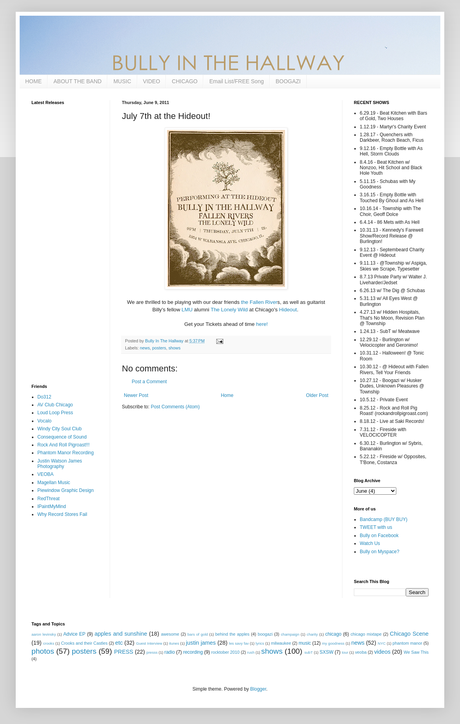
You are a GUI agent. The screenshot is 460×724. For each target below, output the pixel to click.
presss (152, 652)
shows (174, 348)
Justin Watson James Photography (59, 463)
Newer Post (136, 395)
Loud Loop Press (55, 412)
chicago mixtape (366, 634)
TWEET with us (376, 527)
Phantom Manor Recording (65, 452)
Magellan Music (53, 482)
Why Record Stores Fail (62, 514)
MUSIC (122, 81)
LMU (187, 310)
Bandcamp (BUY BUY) (383, 519)
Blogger (258, 689)
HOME (33, 81)
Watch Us (370, 543)
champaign (290, 634)
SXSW (326, 652)
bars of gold (198, 634)
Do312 (44, 397)
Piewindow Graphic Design (65, 490)
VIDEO (151, 81)
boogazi (265, 634)
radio (169, 652)
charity (312, 634)
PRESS (123, 652)
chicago (333, 634)
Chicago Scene (409, 634)
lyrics (260, 643)
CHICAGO (184, 81)
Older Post (317, 395)
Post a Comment (149, 381)
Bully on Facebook (379, 535)
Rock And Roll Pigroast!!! (63, 445)
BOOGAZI (288, 81)
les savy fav (239, 643)
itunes (174, 643)
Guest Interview (149, 643)
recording (193, 652)
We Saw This (416, 652)
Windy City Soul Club (59, 428)
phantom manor (407, 643)
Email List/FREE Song (236, 81)
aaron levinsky (43, 634)
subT (308, 652)
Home (227, 395)
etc (119, 643)
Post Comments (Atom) (175, 407)
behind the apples (232, 634)
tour (345, 652)
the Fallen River (259, 302)
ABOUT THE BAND (77, 81)
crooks (48, 643)
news (145, 348)
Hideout (288, 310)
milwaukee (281, 643)
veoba (360, 652)
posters (159, 348)
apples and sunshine (120, 634)
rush (251, 652)
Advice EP (74, 634)
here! (262, 324)
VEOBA (45, 474)
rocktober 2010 (225, 652)
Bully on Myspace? (379, 551)
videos (382, 652)
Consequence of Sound (61, 437)
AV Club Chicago (55, 405)
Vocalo (44, 421)
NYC (382, 643)
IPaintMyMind (51, 506)
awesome (170, 634)
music (305, 643)
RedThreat (48, 498)
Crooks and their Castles (84, 643)
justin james (201, 643)
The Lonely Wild (229, 310)
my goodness (333, 643)
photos (42, 651)
